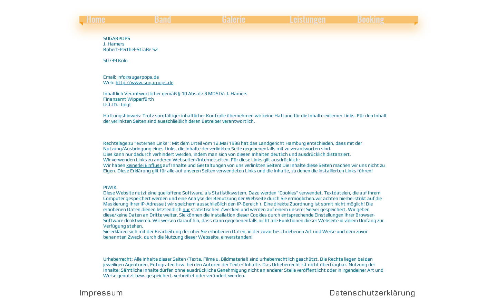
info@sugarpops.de (138, 77)
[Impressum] (101, 292)
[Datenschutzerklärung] (372, 292)
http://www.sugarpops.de (144, 82)
